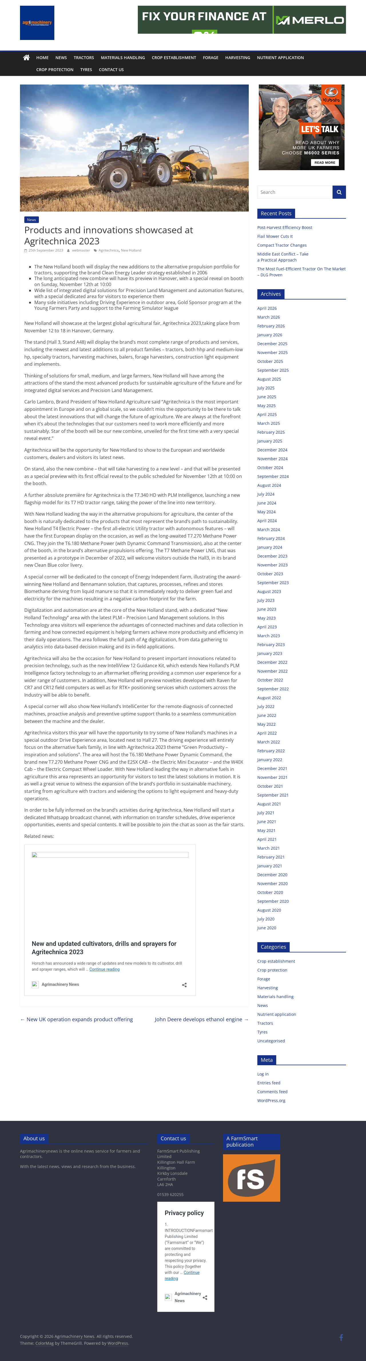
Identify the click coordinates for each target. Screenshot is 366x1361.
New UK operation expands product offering (76, 1019)
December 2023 (272, 556)
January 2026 (269, 334)
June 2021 (266, 821)
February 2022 (271, 750)
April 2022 (267, 733)
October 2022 (270, 680)
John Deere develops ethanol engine (202, 1019)
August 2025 (269, 379)
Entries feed (269, 1082)
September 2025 (273, 370)
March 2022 (268, 742)
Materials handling (123, 57)
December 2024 (272, 450)
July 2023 (265, 600)
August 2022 (269, 697)
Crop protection (42, 69)
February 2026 (271, 326)
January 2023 (269, 653)
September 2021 (273, 795)
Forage (210, 57)
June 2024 (266, 503)
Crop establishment (174, 57)
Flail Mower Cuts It (275, 236)
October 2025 (270, 361)
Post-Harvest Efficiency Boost (285, 227)
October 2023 (270, 573)
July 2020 (265, 919)
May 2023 (266, 618)
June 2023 (266, 609)
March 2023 (268, 635)
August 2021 (269, 804)
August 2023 (269, 591)
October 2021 (270, 786)
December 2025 (272, 343)
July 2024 (265, 494)
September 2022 (273, 688)
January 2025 (269, 441)
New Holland (131, 250)
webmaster (81, 250)
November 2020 (272, 883)
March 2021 (268, 848)
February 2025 (271, 432)
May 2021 (266, 830)
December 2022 (272, 662)
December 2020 (272, 874)
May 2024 (266, 511)
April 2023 (267, 627)
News (61, 57)
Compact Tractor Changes (282, 245)
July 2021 (265, 812)
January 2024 (269, 547)
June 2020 (266, 927)
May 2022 (266, 724)
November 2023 (272, 565)
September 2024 (273, 476)
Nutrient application (280, 57)
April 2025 (267, 414)
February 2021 (271, 857)
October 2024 (270, 467)
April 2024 (267, 520)
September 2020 (273, 901)
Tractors (84, 57)
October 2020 (270, 892)
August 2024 (269, 485)
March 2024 (268, 529)
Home (42, 57)
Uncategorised (271, 1041)
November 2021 (272, 777)
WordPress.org (271, 1100)
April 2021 (267, 839)
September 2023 (273, 582)
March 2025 (268, 423)
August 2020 (269, 910)
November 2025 (272, 352)
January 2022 (269, 759)
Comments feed (272, 1091)
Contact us (98, 69)
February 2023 (271, 644)
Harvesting (237, 57)
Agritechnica (109, 250)
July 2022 (265, 706)
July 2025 (265, 388)
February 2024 (271, 538)
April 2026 (267, 308)
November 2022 (272, 671)
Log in (263, 1074)
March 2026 (268, 317)
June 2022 (266, 715)
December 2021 (272, 768)
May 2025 (266, 405)
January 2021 (269, 866)
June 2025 (266, 396)
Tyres (73, 69)
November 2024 (272, 458)
